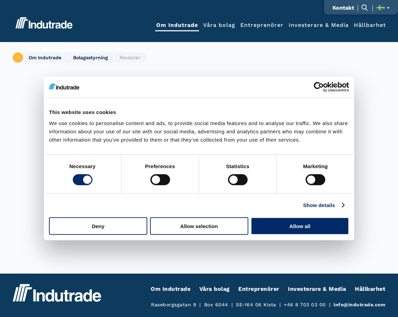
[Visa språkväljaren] (383, 7)
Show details (319, 205)
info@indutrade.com (359, 304)
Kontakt (343, 8)
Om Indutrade (177, 24)
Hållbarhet (370, 24)
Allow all (299, 226)
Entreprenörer (261, 24)
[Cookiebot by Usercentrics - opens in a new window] (319, 87)
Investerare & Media (319, 24)
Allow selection (199, 226)
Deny (98, 226)
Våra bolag (219, 24)
